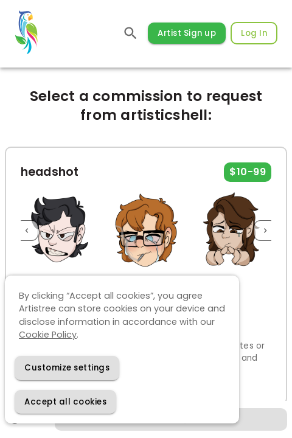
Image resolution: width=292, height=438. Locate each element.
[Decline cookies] (67, 368)
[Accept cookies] (65, 402)
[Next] (265, 231)
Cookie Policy (48, 334)
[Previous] (27, 231)
